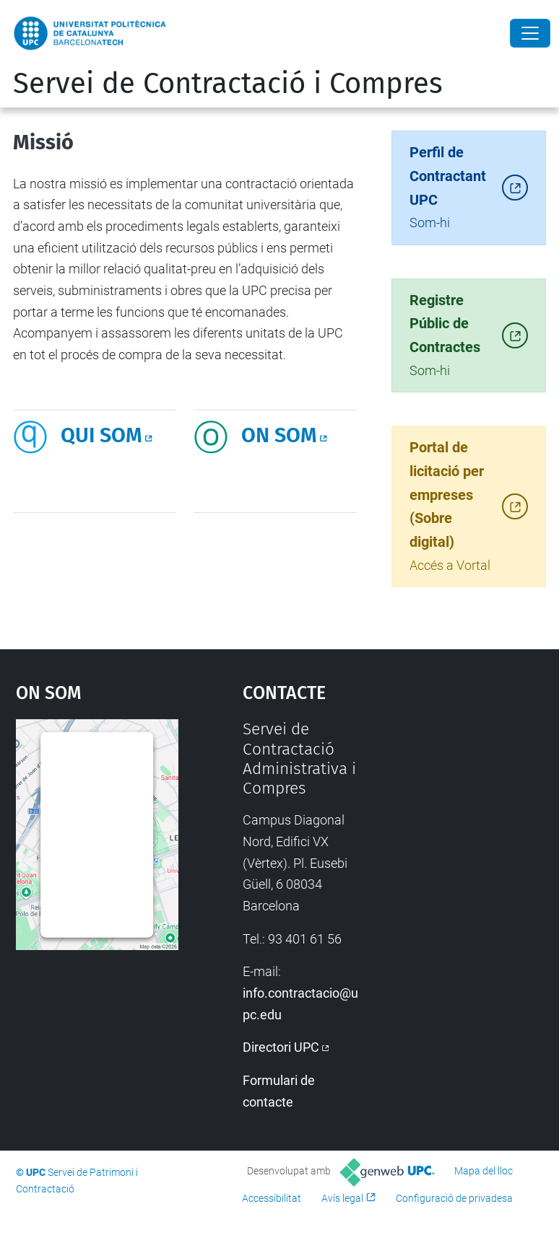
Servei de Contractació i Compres (228, 83)
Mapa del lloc (483, 1171)
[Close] (530, 33)
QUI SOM (101, 435)
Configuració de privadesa (454, 1198)
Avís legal (342, 1198)
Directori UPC (281, 1047)
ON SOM (279, 435)
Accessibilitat (271, 1198)
